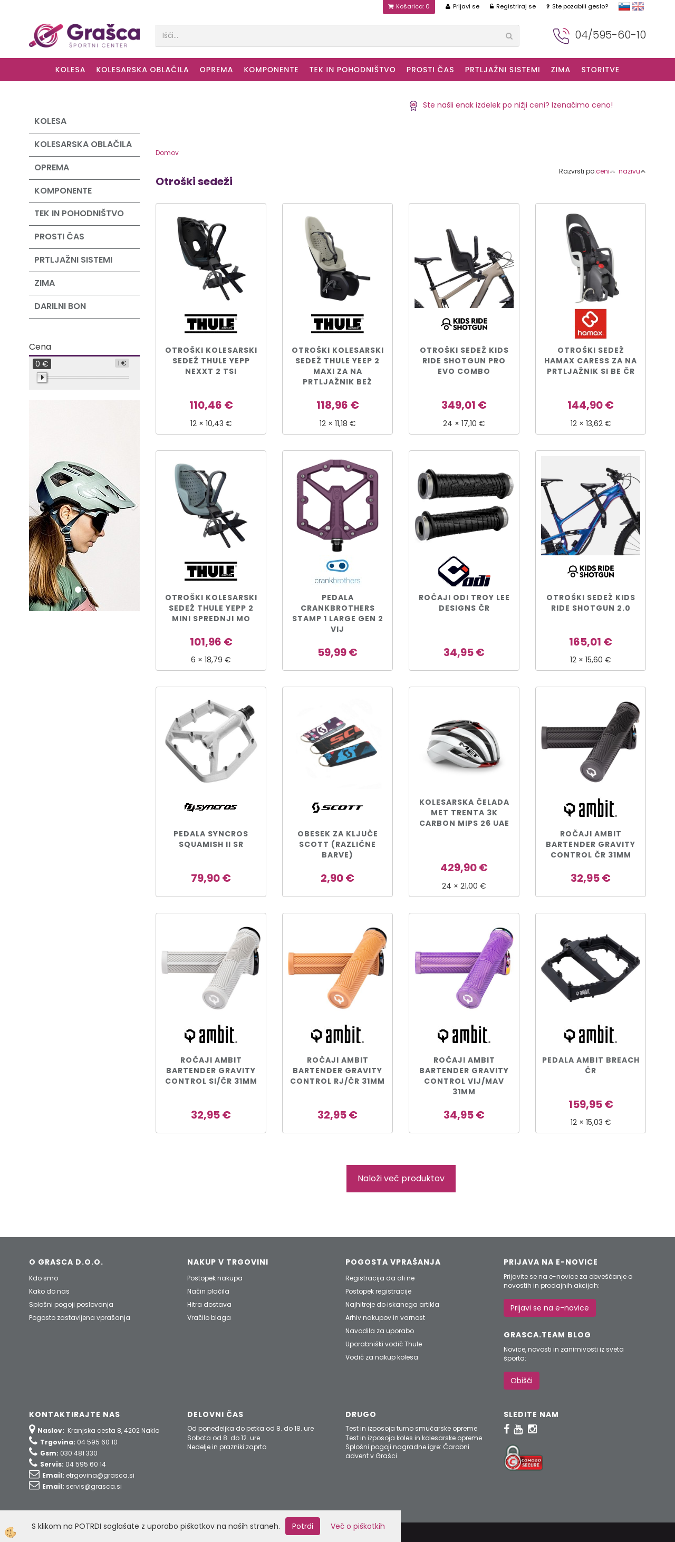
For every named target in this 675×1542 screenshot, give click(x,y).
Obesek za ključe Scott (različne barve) (337, 844)
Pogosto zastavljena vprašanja (79, 1317)
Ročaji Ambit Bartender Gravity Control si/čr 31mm (211, 1070)
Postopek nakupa (215, 1278)
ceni (605, 171)
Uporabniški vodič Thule (383, 1343)
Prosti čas (431, 69)
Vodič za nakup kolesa (381, 1357)
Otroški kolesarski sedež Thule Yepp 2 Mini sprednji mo (211, 608)
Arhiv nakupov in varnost (385, 1317)
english (638, 6)
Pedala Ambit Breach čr (591, 1065)
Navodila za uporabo (379, 1330)
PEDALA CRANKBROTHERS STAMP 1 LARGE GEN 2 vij (337, 613)
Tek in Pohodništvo (353, 69)
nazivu (632, 171)
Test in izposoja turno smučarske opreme (411, 1428)
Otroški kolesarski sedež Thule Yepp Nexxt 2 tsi (211, 361)
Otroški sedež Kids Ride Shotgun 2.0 (590, 602)
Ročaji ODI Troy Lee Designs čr (464, 602)
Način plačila (208, 1291)
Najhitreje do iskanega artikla (392, 1304)
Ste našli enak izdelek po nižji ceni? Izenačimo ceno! (511, 105)
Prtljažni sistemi (503, 69)
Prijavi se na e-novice (549, 1308)
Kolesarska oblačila (142, 69)
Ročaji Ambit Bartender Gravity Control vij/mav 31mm (464, 1076)
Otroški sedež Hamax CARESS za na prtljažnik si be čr (590, 361)
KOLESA (70, 69)
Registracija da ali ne (379, 1278)
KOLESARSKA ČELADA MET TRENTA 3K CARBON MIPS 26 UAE (464, 812)
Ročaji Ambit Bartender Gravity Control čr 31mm (590, 844)
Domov (167, 152)
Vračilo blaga (209, 1317)
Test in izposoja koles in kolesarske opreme (413, 1437)
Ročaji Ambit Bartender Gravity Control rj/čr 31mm (337, 1070)
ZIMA (561, 69)
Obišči (521, 1380)
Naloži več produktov (401, 1178)
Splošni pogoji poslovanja (71, 1304)
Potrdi (302, 1526)
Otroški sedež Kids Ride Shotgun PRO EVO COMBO (464, 361)
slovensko (624, 6)
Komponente (271, 69)
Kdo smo (43, 1278)
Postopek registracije (378, 1291)
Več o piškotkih (358, 1526)
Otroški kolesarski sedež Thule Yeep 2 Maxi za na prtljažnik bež (338, 366)
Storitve (600, 69)
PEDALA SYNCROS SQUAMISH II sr (210, 839)
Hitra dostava (209, 1304)
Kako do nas (49, 1291)
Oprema (217, 69)
